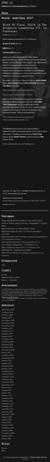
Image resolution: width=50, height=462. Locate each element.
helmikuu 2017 (7, 331)
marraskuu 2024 (8, 310)
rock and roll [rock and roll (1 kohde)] (14, 295)
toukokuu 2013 (7, 355)
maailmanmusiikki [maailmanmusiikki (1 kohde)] (42, 292)
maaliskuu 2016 (8, 342)
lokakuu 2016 (7, 336)
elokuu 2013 (6, 353)
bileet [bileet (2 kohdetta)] (32, 289)
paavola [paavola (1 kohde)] (15, 294)
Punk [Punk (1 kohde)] (38, 294)
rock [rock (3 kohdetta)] (9, 295)
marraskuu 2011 (8, 385)
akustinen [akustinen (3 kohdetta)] (8, 289)
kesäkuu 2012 (7, 369)
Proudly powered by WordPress (15, 457)
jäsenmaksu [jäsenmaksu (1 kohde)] (20, 292)
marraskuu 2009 (8, 433)
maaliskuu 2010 (8, 428)
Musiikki (12, 204)
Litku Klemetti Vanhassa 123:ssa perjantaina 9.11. (21, 242)
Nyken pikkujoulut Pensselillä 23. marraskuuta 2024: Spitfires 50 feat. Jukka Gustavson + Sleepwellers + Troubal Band (24, 223)
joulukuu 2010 (7, 412)
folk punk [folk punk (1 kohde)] (20, 291)
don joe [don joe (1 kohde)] (13, 291)
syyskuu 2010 (7, 420)
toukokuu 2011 (7, 398)
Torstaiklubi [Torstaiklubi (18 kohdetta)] (10, 298)
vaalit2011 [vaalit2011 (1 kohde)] (35, 298)
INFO (3, 265)
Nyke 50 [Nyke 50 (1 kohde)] (11, 294)
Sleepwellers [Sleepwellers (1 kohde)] (29, 295)
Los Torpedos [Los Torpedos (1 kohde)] (32, 292)
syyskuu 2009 (7, 436)
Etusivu (4, 448)
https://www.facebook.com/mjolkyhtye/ (18, 117)
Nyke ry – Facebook (9, 280)
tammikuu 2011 (8, 409)
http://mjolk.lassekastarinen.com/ (16, 120)
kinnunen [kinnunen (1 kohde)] (26, 292)
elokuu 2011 (6, 393)
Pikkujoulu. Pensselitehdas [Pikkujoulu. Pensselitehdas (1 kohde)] (25, 294)
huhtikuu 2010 (7, 425)
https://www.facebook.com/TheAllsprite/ (18, 144)
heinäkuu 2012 (7, 366)
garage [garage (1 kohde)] (25, 291)
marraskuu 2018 (8, 320)
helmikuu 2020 (7, 315)
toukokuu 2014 (7, 347)
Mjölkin (25, 107)
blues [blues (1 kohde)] (36, 289)
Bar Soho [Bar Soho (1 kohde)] (27, 289)
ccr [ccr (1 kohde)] (10, 291)
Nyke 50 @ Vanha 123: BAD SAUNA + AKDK (18, 229)
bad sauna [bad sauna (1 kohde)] (21, 289)
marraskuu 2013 (8, 350)
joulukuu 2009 (7, 431)
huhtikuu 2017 (7, 328)
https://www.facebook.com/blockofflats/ (18, 90)
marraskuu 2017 (8, 326)
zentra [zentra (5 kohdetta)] (12, 300)
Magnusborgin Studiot (10, 277)
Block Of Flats (24, 60)
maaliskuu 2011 (8, 404)
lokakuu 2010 (7, 417)
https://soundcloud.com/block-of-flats (18, 95)
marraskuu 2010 (8, 414)
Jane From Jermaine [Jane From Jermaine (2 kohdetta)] (40, 291)
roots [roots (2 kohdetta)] (20, 295)
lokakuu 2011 (7, 388)
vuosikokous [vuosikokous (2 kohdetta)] (43, 298)
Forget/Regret (16, 80)
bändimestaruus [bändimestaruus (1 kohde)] (42, 289)
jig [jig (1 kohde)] (2, 292)
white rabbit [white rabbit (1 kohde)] (5, 300)
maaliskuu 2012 (8, 377)
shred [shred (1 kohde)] (23, 295)
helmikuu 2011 (7, 406)
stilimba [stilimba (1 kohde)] (40, 295)
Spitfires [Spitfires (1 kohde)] (35, 295)
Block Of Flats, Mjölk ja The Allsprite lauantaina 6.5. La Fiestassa (25, 28)
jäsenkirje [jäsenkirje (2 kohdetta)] (13, 292)
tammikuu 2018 (8, 323)
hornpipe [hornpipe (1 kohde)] (30, 291)
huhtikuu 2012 (7, 374)
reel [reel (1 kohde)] (41, 294)
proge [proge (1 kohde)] (34, 294)
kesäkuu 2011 (7, 396)
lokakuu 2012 (7, 361)
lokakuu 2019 (7, 318)
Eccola (4, 275)
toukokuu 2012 (7, 371)
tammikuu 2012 (8, 382)
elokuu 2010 (6, 422)
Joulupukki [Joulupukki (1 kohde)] (6, 292)
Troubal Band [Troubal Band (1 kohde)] (22, 298)
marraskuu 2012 (8, 358)
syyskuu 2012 (7, 363)
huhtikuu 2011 (7, 401)
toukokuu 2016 (7, 339)
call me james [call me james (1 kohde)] (5, 291)
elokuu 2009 (6, 439)
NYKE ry (7, 3)
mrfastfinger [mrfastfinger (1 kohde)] (5, 294)
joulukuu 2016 (7, 334)
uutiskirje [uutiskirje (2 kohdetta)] (29, 298)
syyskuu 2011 (7, 390)
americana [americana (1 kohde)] (15, 289)
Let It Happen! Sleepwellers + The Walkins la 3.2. (20, 245)
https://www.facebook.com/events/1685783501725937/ (24, 201)
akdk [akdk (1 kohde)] (3, 289)
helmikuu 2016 (7, 345)
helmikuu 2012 (7, 380)
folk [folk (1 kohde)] (17, 291)
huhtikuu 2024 (7, 312)
